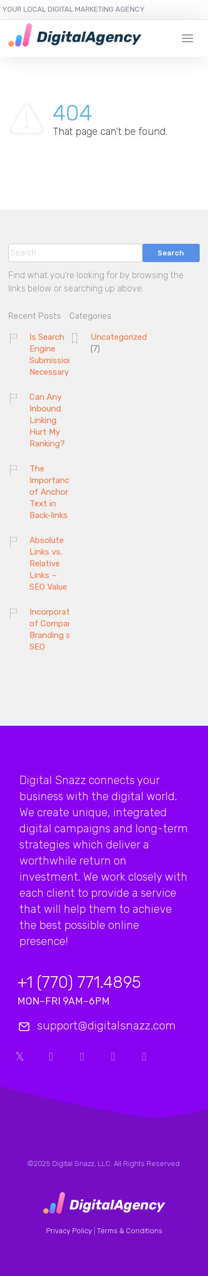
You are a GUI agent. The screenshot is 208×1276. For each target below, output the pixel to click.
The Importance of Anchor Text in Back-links (51, 492)
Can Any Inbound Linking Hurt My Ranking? (47, 420)
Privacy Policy (69, 1231)
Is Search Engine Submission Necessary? (51, 354)
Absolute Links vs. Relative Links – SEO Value (48, 563)
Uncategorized (118, 337)
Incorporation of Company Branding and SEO (55, 629)
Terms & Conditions (130, 1231)
